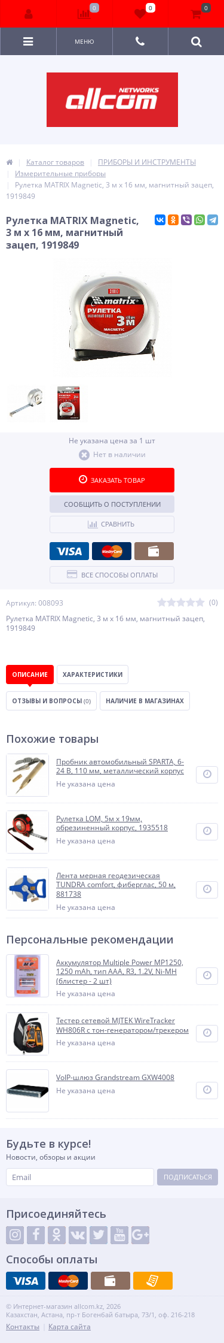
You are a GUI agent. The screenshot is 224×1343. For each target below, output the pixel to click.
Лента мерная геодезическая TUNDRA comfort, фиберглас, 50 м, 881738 (116, 885)
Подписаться (188, 1176)
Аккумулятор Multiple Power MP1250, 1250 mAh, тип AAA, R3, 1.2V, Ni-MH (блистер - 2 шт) (119, 972)
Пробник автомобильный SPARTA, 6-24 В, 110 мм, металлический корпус (120, 766)
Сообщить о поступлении (112, 504)
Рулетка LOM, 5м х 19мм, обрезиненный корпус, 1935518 (112, 823)
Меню (84, 41)
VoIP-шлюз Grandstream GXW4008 (115, 1077)
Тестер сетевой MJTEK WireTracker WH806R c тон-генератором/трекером (122, 1025)
